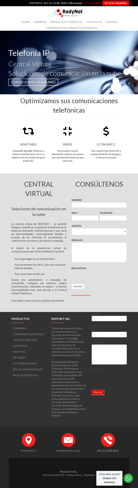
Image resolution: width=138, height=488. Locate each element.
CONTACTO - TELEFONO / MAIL (106, 328)
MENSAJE (77, 240)
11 (92, 3)
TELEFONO (106, 213)
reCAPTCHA (79, 268)
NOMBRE (77, 200)
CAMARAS (19, 328)
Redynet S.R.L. (29, 450)
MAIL (75, 212)
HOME (26, 21)
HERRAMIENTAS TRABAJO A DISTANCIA (71, 27)
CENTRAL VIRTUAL (25, 339)
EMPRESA (40, 21)
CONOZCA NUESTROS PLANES (33, 82)
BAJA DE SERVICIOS (25, 375)
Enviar (98, 392)
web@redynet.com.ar (68, 450)
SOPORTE (112, 21)
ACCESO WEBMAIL (116, 3)
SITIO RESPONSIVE (25, 363)
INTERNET (20, 357)
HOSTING (19, 351)
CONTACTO (94, 21)
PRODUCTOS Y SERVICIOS (66, 21)
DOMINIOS (20, 345)
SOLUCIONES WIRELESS (27, 369)
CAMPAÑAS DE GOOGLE (28, 334)
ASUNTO (76, 226)
